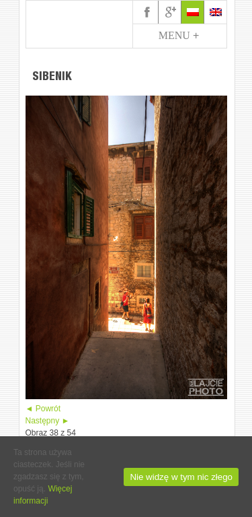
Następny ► (48, 420)
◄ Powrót (43, 408)
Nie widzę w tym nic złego (181, 477)
